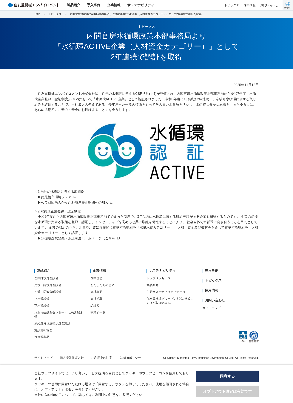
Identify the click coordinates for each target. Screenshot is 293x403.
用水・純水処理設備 (47, 285)
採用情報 (250, 5)
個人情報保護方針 (72, 357)
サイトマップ (211, 308)
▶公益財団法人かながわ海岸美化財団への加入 (73, 202)
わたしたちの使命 (102, 285)
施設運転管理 (43, 330)
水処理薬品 (41, 337)
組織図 (94, 305)
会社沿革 (96, 298)
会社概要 (96, 291)
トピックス (231, 5)
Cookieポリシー (130, 357)
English (287, 7)
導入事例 (93, 5)
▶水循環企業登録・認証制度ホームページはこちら (76, 238)
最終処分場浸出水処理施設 (52, 323)
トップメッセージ (158, 278)
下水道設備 (41, 305)
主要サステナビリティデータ (165, 291)
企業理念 (96, 278)
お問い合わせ (269, 5)
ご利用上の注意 (101, 357)
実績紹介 (152, 285)
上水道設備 (41, 298)
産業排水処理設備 (46, 278)
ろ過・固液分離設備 (47, 291)
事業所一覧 (97, 312)
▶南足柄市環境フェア (54, 197)
